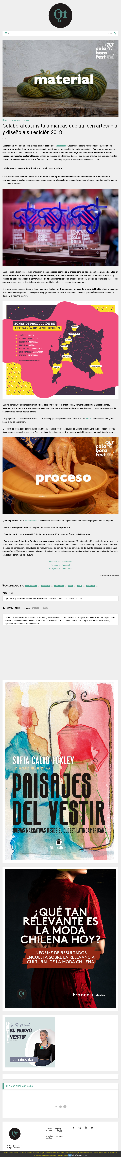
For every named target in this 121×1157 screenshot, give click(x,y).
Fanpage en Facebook (60, 565)
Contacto (59, 1136)
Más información (77, 1155)
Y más (85, 1155)
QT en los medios (49, 1137)
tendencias (15, 120)
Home (5, 120)
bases (88, 418)
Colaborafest (62, 146)
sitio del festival (32, 520)
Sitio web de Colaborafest (60, 561)
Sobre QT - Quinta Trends (59, 1130)
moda (26, 120)
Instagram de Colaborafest (60, 568)
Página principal (49, 1129)
